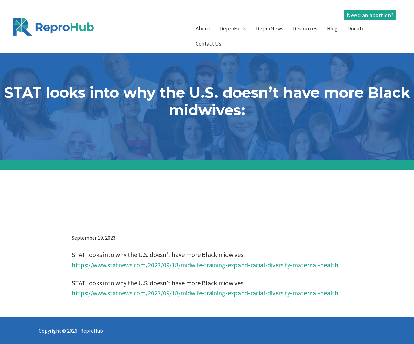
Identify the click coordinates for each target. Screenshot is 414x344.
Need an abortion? (370, 15)
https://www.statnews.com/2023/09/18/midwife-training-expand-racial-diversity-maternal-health (205, 265)
